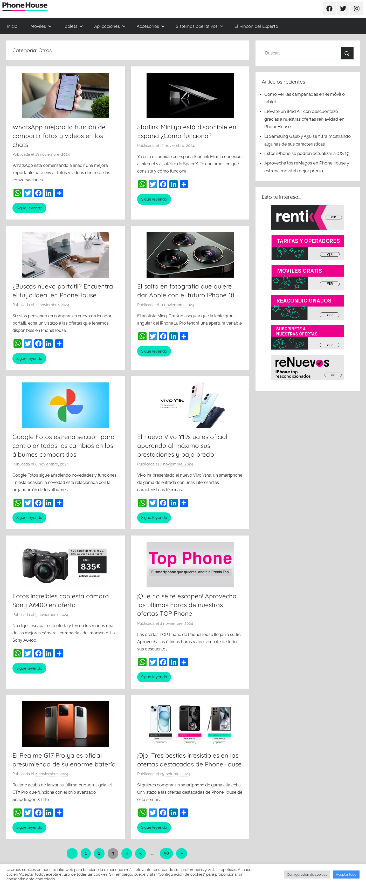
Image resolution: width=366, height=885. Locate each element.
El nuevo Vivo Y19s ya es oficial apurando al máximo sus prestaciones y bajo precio (182, 445)
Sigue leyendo (29, 208)
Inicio (12, 26)
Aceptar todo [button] (346, 874)
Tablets (73, 26)
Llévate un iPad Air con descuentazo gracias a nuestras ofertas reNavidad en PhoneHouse (304, 119)
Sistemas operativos (199, 26)
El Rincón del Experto (256, 26)
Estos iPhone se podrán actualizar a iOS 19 (307, 153)
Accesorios (151, 26)
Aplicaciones (110, 26)
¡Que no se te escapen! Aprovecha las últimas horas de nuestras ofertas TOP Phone (187, 604)
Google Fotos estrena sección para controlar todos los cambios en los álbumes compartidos (63, 445)
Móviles (41, 26)
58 (166, 853)
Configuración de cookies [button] (307, 874)
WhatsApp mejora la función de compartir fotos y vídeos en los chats (59, 135)
